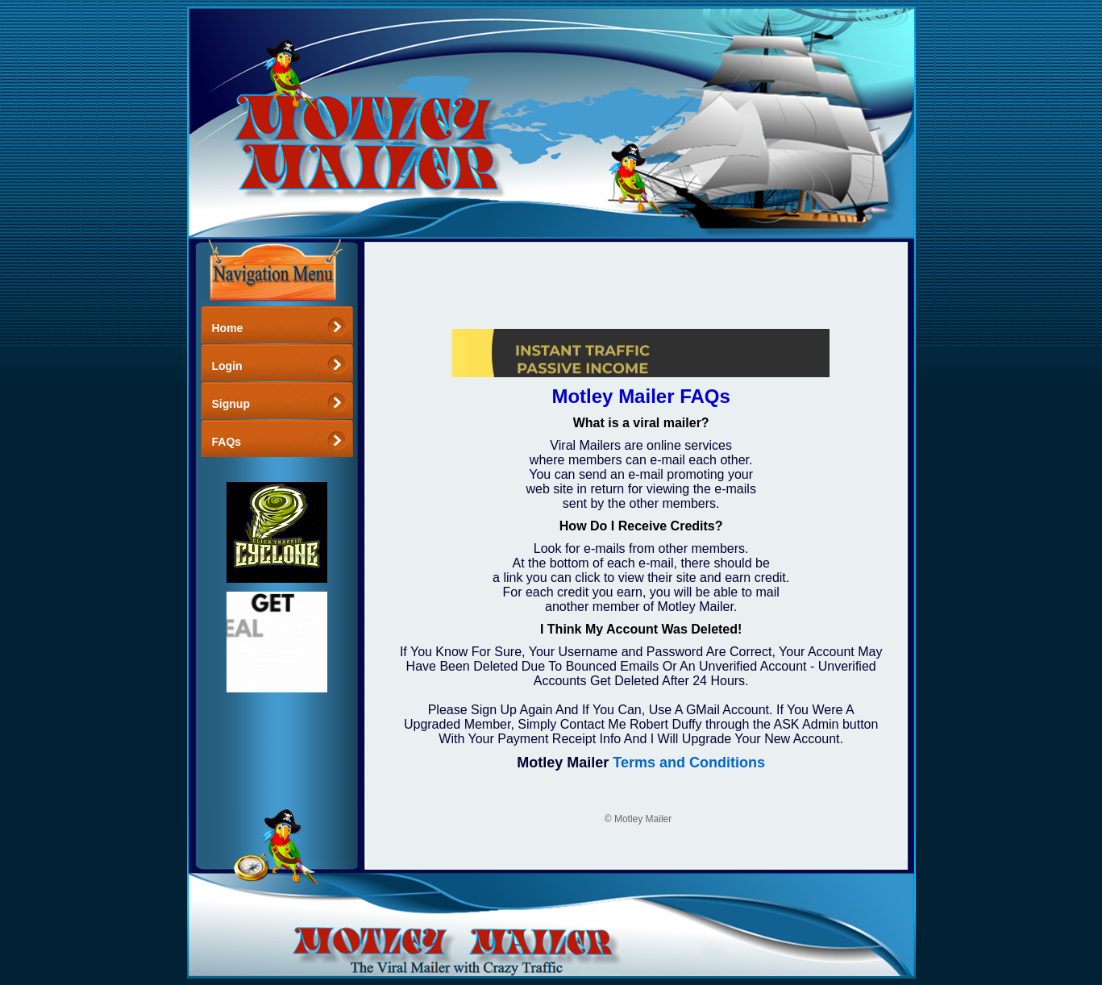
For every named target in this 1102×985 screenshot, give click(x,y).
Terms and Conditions (689, 762)
